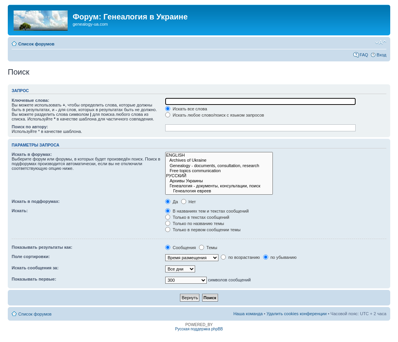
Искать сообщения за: (35, 267)
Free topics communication (219, 170)
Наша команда (247, 313)
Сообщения (180, 247)
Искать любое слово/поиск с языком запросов (214, 115)
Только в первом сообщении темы (203, 229)
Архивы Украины (219, 180)
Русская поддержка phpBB (199, 329)
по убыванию (280, 257)
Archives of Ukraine (219, 160)
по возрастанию (240, 257)
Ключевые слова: (30, 100)
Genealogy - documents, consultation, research (219, 165)
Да (171, 201)
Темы (208, 247)
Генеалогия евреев (219, 191)
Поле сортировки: (31, 256)
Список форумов (36, 44)
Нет (188, 201)
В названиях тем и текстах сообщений (207, 211)
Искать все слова (186, 108)
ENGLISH (219, 155)
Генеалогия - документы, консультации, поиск (219, 185)
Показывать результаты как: (42, 247)
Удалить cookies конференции (297, 313)
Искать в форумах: (32, 154)
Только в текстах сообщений (197, 217)
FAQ (364, 54)
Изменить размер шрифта (380, 42)
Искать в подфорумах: (36, 201)
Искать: (20, 210)
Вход (381, 54)
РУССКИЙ (219, 175)
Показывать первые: (34, 279)
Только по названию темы (194, 223)
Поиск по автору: (30, 126)
